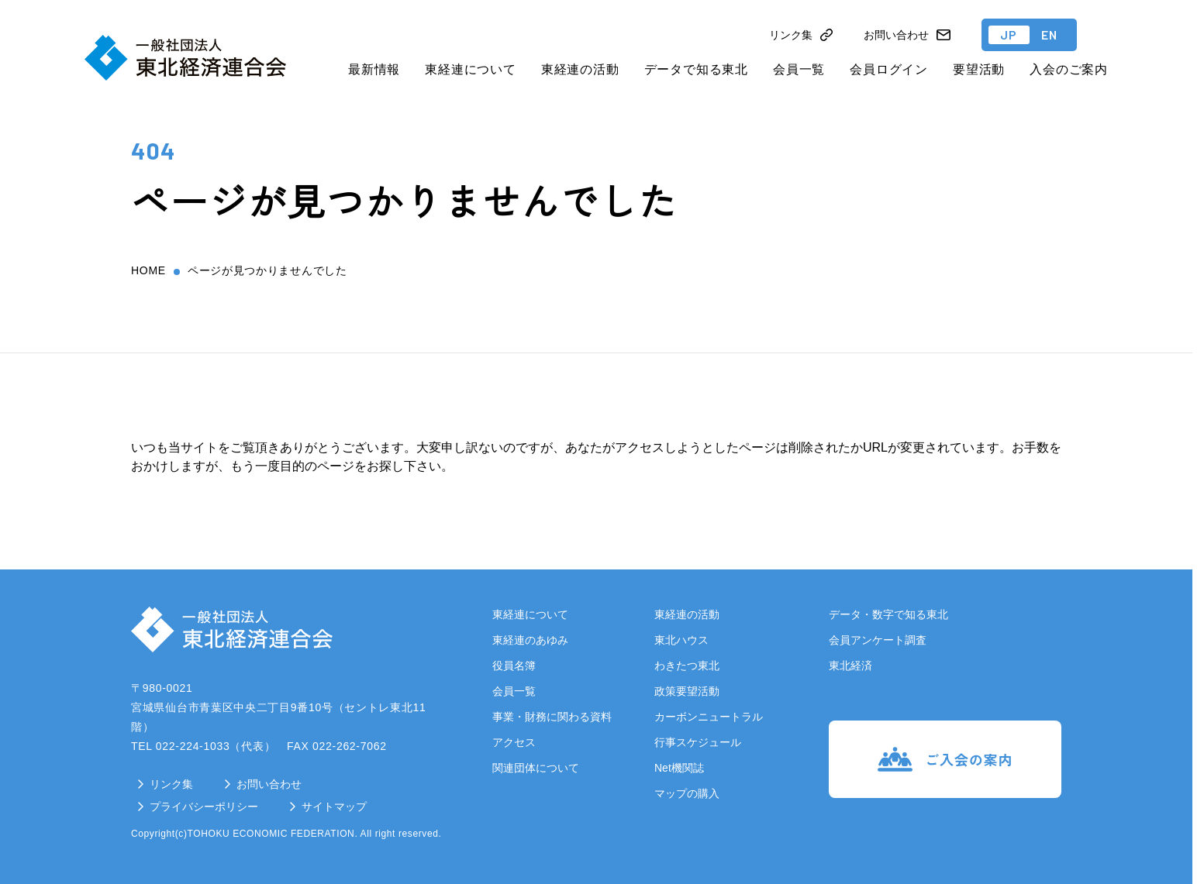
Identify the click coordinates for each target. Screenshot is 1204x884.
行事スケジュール (697, 742)
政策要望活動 (686, 691)
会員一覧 (799, 69)
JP (1009, 34)
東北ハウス (681, 640)
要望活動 (979, 69)
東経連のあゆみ (530, 640)
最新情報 (374, 69)
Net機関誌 (679, 768)
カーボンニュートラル (708, 716)
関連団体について (535, 768)
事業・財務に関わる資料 (552, 716)
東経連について (470, 69)
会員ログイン (889, 69)
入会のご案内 (1069, 69)
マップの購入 (686, 793)
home (148, 270)
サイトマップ (334, 806)
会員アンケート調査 (877, 640)
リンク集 (171, 784)
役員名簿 (514, 665)
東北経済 (850, 665)
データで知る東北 (696, 69)
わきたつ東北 (686, 665)
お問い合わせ (269, 784)
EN (1049, 34)
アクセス (514, 742)
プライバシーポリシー (204, 806)
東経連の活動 (580, 69)
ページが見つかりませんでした (267, 270)
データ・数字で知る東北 (888, 614)
